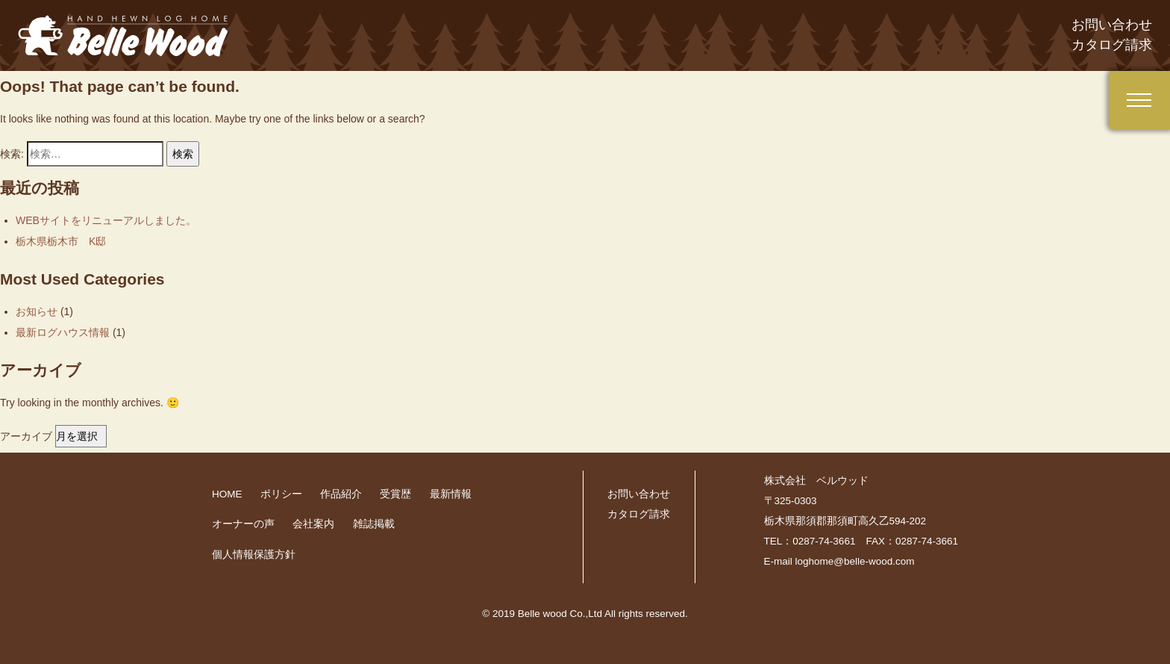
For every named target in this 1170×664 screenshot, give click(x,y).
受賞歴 (395, 494)
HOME (227, 494)
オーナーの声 (243, 524)
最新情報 (451, 494)
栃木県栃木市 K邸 (61, 241)
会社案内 (313, 524)
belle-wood (126, 36)
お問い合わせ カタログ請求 (1112, 34)
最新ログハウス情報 (63, 332)
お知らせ (36, 311)
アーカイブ (26, 436)
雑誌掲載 (374, 524)
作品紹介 (341, 494)
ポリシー (281, 494)
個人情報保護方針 (253, 554)
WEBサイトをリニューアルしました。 (106, 220)
